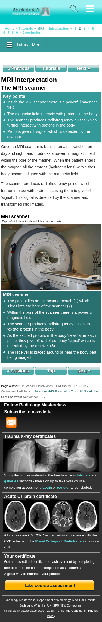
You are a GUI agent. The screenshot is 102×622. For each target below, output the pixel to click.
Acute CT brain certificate (30, 496)
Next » (83, 68)
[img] (51, 257)
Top (51, 371)
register (63, 487)
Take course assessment (49, 585)
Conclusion (31, 32)
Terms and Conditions (71, 610)
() (91, 391)
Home (9, 28)
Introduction (59, 28)
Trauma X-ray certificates (30, 436)
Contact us (74, 605)
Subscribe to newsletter (28, 412)
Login (47, 487)
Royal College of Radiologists (60, 541)
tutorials (83, 475)
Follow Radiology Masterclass (35, 405)
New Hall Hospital (84, 600)
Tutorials (25, 28)
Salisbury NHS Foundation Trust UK (58, 391)
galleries (11, 481)
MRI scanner (15, 216)
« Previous (19, 68)
